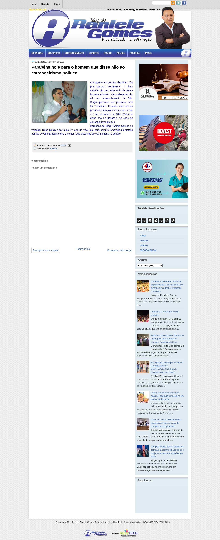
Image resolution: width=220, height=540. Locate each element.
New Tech (117, 522)
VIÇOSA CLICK (148, 250)
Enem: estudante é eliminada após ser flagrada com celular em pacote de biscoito (167, 396)
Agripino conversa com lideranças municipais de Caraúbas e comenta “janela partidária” (167, 338)
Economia (37, 53)
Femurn (144, 240)
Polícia (121, 53)
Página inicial (83, 249)
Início (33, 4)
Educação (54, 53)
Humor (108, 53)
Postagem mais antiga (119, 250)
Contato (45, 4)
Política (135, 53)
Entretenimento (74, 53)
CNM (142, 235)
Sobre (57, 4)
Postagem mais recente (46, 250)
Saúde (148, 53)
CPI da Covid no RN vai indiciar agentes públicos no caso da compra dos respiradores (166, 423)
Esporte (94, 53)
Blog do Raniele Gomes (83, 522)
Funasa (144, 245)
